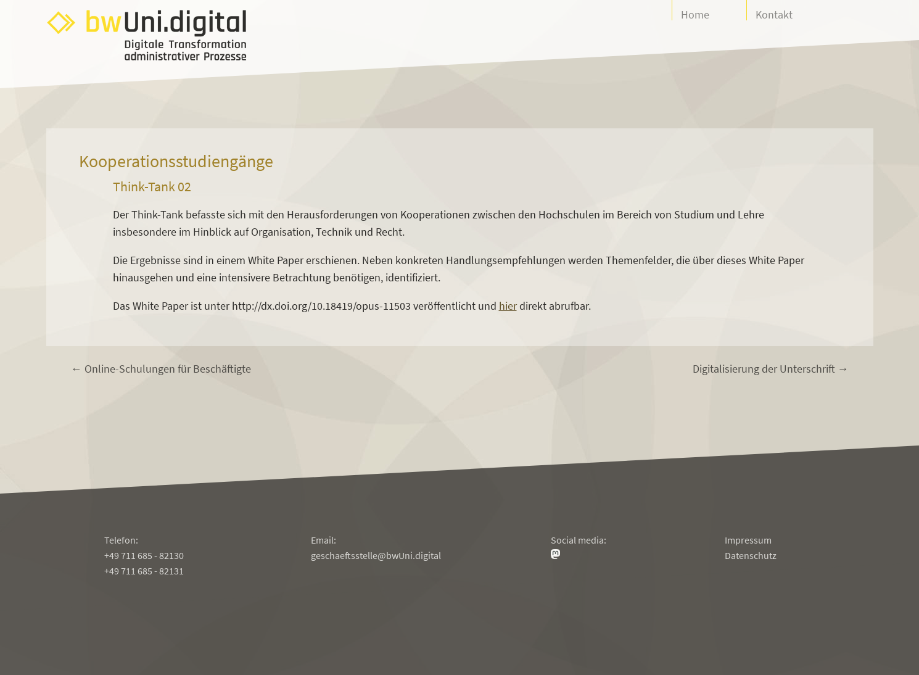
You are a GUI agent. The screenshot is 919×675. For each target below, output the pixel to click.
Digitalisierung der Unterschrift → (771, 369)
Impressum (747, 540)
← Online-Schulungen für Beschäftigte (161, 369)
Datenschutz (750, 555)
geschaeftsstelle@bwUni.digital (376, 555)
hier (508, 306)
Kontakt (774, 13)
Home (695, 13)
